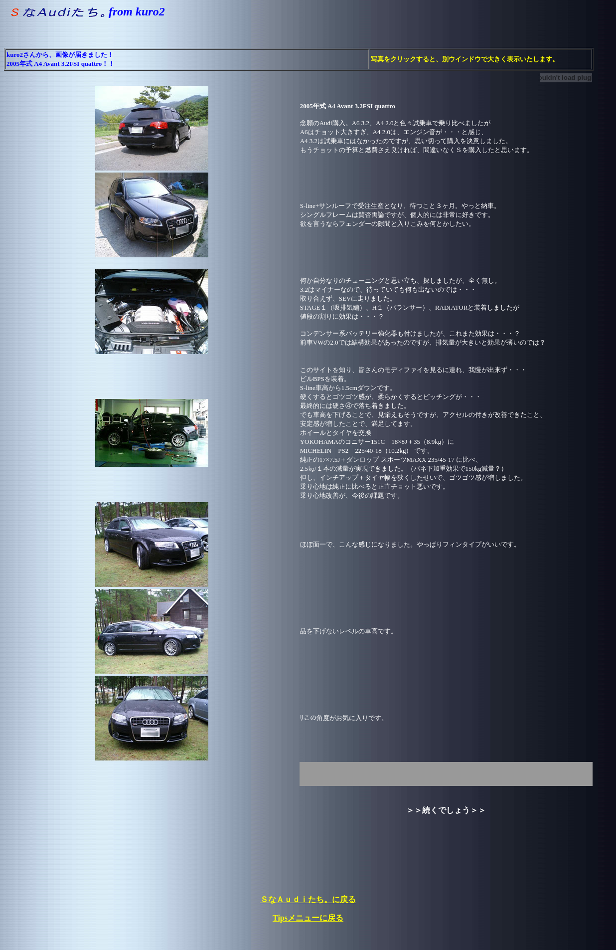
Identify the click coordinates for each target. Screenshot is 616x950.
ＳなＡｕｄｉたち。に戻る (308, 899)
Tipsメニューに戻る (308, 918)
